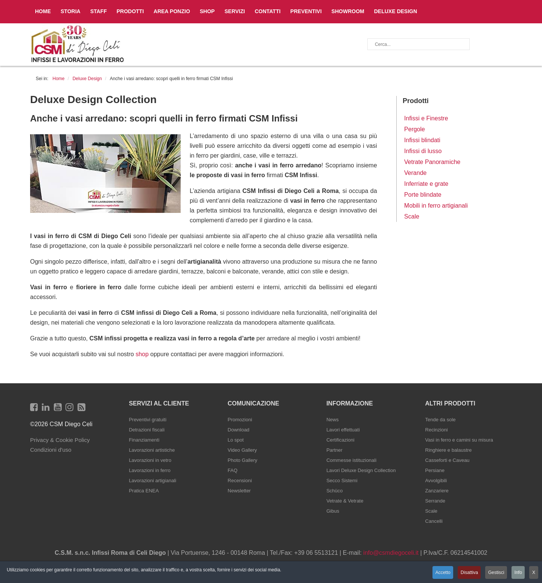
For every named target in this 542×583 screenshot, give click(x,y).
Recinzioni (436, 430)
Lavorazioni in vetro (150, 460)
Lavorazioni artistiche (152, 450)
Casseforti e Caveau (447, 460)
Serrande (435, 501)
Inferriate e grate (426, 184)
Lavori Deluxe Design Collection (361, 470)
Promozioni (240, 419)
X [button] (533, 572)
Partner (334, 450)
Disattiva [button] (466, 572)
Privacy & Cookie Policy (60, 440)
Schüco (334, 490)
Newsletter (239, 490)
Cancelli (434, 521)
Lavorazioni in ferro (150, 470)
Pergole (414, 129)
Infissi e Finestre (426, 118)
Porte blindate (423, 194)
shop (142, 354)
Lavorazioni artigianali (152, 480)
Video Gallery (242, 450)
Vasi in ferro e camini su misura (459, 440)
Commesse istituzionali (351, 460)
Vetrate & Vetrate (344, 501)
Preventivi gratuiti (147, 419)
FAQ (233, 470)
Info (517, 572)
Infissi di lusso (423, 151)
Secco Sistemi (341, 480)
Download (239, 430)
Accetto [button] (439, 572)
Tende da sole (440, 419)
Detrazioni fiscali (146, 430)
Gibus (332, 511)
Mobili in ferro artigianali (436, 205)
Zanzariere (437, 490)
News (332, 419)
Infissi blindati (422, 140)
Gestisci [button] (495, 572)
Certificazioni (340, 440)
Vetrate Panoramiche (432, 162)
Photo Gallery (242, 460)
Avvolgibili (436, 480)
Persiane (435, 470)
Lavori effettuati (343, 430)
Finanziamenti (144, 440)
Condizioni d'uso (51, 449)
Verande (415, 173)
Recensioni (240, 480)
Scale (411, 216)
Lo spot (236, 440)
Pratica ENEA (143, 490)
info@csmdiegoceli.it (391, 553)
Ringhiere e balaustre (448, 450)
